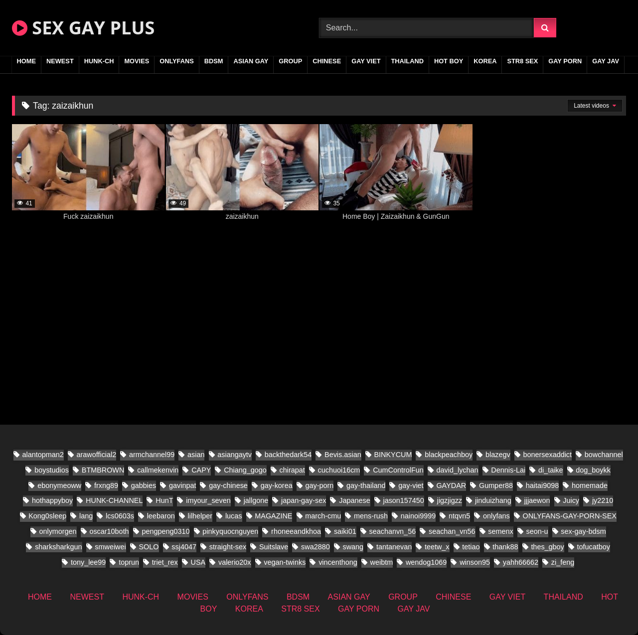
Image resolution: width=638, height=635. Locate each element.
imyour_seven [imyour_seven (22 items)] (208, 500)
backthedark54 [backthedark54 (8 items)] (288, 455)
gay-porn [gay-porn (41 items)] (319, 485)
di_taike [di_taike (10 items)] (550, 470)
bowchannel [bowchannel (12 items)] (604, 455)
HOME (26, 61)
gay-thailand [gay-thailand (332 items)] (365, 485)
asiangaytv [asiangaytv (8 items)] (234, 455)
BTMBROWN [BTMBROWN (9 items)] (103, 470)
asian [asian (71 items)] (195, 455)
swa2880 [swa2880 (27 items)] (315, 547)
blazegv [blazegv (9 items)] (497, 455)
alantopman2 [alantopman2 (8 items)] (43, 455)
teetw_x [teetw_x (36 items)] (437, 547)
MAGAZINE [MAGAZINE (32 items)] (273, 516)
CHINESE (327, 61)
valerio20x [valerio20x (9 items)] (234, 562)
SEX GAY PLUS (83, 27)
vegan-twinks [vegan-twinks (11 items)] (285, 562)
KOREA (485, 61)
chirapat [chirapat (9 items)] (292, 470)
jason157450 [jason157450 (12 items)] (403, 500)
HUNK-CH (99, 61)
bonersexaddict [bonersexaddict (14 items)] (547, 455)
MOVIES (136, 61)
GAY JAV (605, 61)
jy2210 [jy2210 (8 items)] (602, 500)
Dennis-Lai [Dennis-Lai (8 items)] (508, 470)
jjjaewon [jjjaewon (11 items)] (537, 500)
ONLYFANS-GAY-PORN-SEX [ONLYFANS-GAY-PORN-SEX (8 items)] (569, 516)
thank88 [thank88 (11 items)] (505, 547)
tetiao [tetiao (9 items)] (470, 547)
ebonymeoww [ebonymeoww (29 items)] (59, 485)
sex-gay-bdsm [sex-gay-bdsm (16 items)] (583, 531)
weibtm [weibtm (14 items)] (381, 562)
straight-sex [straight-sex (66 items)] (227, 547)
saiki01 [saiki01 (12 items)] (345, 531)
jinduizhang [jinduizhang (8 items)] (493, 500)
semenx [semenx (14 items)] (500, 531)
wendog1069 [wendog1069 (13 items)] (426, 562)
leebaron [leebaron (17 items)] (161, 516)
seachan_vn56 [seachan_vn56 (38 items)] (452, 531)
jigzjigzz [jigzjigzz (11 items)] (449, 500)
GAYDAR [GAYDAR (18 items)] (451, 485)
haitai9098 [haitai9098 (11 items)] (542, 485)
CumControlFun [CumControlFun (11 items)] (398, 470)
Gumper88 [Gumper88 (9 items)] (496, 485)
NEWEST (60, 61)
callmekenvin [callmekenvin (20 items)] (157, 470)
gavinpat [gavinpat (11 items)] (182, 485)
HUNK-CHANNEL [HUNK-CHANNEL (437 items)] (114, 500)
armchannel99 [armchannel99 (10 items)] (151, 455)
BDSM (213, 61)
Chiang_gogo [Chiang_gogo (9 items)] (245, 470)
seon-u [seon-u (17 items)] (537, 531)
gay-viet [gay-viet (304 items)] (410, 485)
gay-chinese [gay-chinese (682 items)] (228, 485)
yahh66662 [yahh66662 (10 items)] (520, 562)
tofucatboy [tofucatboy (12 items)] (593, 547)
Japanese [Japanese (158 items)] (354, 500)
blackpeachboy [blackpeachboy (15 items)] (449, 455)
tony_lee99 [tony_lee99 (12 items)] (88, 562)
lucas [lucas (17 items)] (233, 516)
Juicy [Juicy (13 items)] (571, 500)
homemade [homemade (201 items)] (590, 485)
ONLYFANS (177, 61)
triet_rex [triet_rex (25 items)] (165, 562)
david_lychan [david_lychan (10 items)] (457, 470)
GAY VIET (365, 61)
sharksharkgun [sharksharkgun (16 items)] (58, 547)
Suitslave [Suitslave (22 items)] (273, 547)
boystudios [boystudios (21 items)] (51, 470)
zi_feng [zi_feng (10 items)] (562, 562)
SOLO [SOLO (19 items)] (149, 547)
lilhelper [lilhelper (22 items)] (199, 516)
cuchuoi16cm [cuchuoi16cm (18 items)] (339, 470)
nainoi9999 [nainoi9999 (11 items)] (418, 516)
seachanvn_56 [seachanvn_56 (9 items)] (392, 531)
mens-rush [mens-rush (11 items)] (371, 516)
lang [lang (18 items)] (86, 516)
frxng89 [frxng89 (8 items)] (106, 485)
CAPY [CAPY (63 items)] (201, 470)
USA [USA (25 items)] (198, 562)
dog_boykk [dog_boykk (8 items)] (593, 470)
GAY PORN (565, 61)
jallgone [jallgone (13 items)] (256, 500)
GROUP (290, 61)
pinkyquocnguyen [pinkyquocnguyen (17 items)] (230, 531)
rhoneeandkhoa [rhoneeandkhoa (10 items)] (296, 531)
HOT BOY (448, 61)
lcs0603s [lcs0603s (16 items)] (120, 516)
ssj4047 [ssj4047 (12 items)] (183, 547)
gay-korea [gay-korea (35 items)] (277, 485)
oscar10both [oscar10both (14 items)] (109, 531)
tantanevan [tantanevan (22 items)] (394, 547)
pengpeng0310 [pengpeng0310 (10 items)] (165, 531)
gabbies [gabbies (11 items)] (143, 485)
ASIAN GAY (250, 61)
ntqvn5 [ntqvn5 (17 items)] (459, 516)
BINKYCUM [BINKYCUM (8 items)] (393, 455)
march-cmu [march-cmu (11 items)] (323, 516)
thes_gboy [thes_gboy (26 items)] (547, 547)
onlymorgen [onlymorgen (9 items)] (57, 531)
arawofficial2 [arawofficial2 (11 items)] (97, 455)
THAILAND (407, 61)
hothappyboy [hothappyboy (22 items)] (52, 500)
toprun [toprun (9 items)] (129, 562)
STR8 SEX (522, 61)
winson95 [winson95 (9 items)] (475, 562)
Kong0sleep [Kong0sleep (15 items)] (47, 516)
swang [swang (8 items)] (353, 547)
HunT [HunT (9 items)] (164, 500)
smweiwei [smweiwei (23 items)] (110, 547)
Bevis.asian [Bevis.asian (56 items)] (342, 455)
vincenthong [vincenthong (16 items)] (338, 562)
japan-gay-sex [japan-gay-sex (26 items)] (303, 500)
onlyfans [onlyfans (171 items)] (496, 516)
